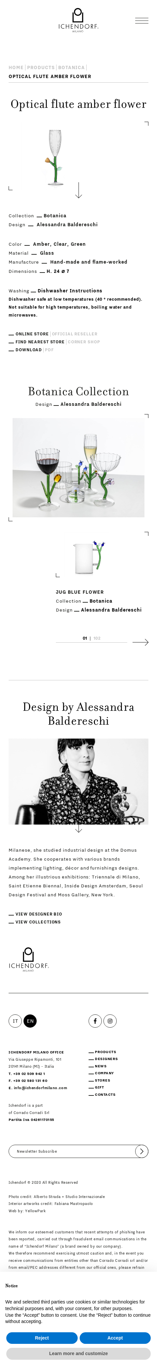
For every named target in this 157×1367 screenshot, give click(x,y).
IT (15, 1021)
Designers (106, 1059)
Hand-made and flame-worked (89, 262)
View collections (38, 922)
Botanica (71, 67)
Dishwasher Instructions (70, 291)
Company (104, 1073)
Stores (102, 1080)
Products (41, 67)
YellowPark (35, 1211)
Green (78, 244)
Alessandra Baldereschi (67, 225)
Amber (41, 244)
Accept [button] (115, 1338)
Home (16, 67)
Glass (47, 253)
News (100, 1066)
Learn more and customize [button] (78, 1353)
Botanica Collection (78, 393)
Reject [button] (42, 1338)
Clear (60, 244)
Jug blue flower (80, 592)
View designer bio (39, 914)
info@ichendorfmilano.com (40, 1088)
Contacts (105, 1094)
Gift (99, 1087)
